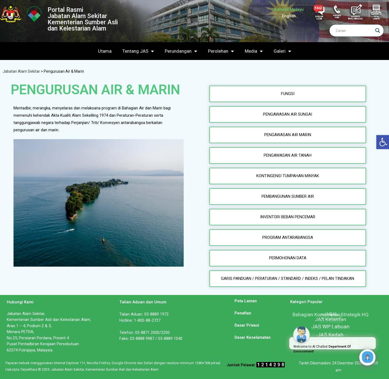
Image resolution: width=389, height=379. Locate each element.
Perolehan (221, 51)
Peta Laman (245, 300)
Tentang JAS (138, 51)
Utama (105, 51)
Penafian (242, 313)
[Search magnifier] (377, 30)
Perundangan (181, 51)
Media (254, 51)
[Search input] (354, 30)
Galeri (282, 51)
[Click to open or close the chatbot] (367, 357)
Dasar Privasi (246, 325)
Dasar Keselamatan (252, 337)
